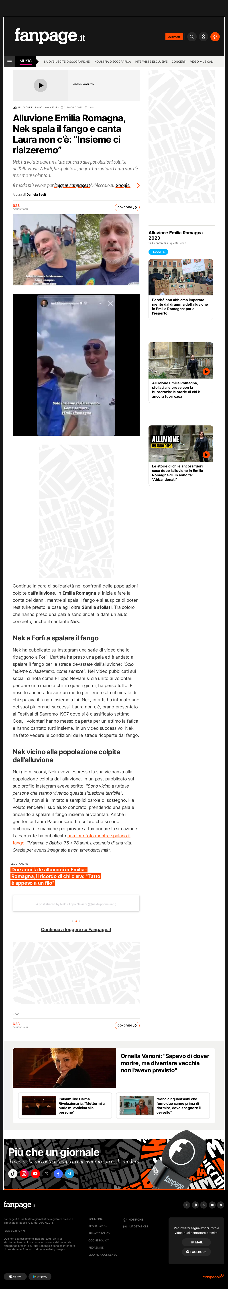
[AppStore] (15, 1276)
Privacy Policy (99, 1233)
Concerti (179, 61)
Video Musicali (201, 61)
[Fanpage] (19, 1205)
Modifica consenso (102, 1254)
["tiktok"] (13, 1174)
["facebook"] (63, 1174)
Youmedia (95, 1219)
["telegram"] (76, 1174)
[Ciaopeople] (213, 1278)
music (26, 61)
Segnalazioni (98, 1226)
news (16, 1014)
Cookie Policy (98, 1240)
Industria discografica (112, 61)
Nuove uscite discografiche (67, 61)
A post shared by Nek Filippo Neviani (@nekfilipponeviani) (76, 904)
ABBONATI (174, 36)
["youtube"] (38, 1174)
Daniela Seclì (36, 194)
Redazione (96, 1247)
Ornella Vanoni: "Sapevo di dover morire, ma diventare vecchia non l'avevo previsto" (165, 1063)
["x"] (51, 1174)
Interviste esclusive (151, 61)
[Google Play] (39, 1276)
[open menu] (9, 61)
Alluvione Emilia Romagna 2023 (37, 107)
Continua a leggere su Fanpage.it (76, 929)
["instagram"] (26, 1174)
